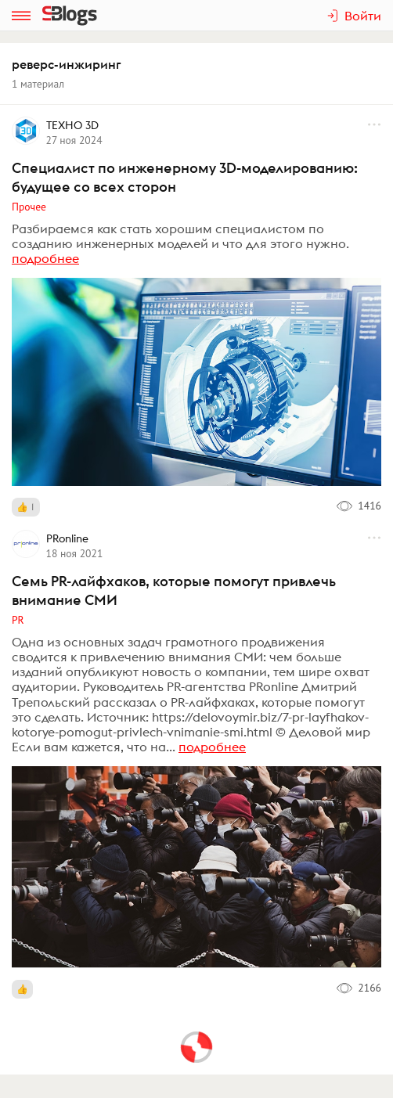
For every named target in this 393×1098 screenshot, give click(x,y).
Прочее (29, 207)
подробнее (45, 258)
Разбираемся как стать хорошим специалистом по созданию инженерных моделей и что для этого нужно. (180, 236)
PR (18, 620)
